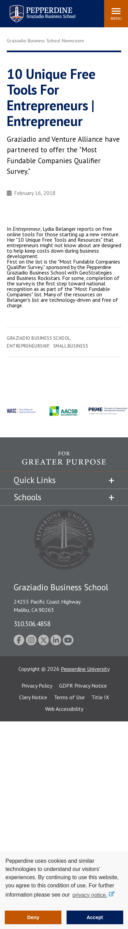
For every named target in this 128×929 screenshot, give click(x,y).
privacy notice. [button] (89, 895)
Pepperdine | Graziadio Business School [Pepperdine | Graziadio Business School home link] (33, 9)
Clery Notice (33, 697)
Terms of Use (69, 697)
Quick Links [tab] (35, 480)
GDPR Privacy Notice (83, 685)
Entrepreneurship (27, 346)
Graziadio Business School (38, 338)
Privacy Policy (37, 685)
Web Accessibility (64, 708)
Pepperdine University (85, 668)
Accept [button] (95, 917)
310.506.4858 (32, 623)
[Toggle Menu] (116, 13)
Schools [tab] (27, 497)
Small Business (70, 346)
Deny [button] (33, 917)
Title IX (100, 697)
